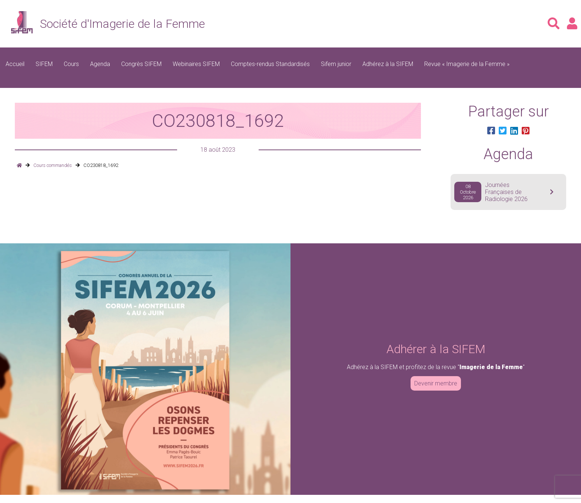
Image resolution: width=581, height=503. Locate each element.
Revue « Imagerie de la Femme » (466, 64)
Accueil (15, 64)
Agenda (100, 64)
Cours (71, 64)
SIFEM (44, 64)
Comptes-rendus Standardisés (270, 64)
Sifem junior (336, 64)
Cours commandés (52, 165)
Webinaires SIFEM (196, 64)
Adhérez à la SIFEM (387, 64)
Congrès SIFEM (141, 64)
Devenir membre (435, 383)
